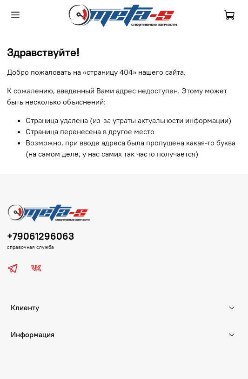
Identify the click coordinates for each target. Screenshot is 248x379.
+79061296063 (40, 236)
